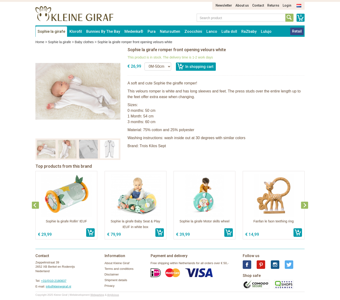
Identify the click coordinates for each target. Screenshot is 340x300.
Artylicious (113, 294)
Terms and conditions (119, 269)
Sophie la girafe (51, 31)
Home (39, 42)
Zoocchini (193, 31)
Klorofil (75, 31)
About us (242, 5)
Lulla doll (229, 31)
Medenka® (133, 31)
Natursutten (170, 31)
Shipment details (116, 280)
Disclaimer (112, 274)
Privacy (110, 286)
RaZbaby (249, 31)
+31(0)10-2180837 (53, 281)
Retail (297, 31)
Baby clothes (84, 42)
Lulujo (266, 31)
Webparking (97, 294)
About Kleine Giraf (117, 263)
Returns (273, 5)
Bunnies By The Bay (103, 31)
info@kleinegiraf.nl (58, 286)
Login (287, 5)
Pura (152, 31)
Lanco (211, 31)
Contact (258, 5)
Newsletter (224, 5)
